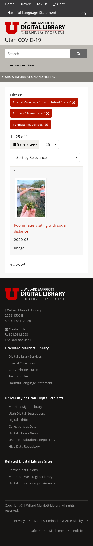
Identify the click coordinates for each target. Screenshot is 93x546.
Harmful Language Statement (31, 12)
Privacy (19, 520)
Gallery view (26, 144)
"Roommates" (31, 113)
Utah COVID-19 (23, 39)
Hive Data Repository (24, 446)
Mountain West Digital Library (31, 476)
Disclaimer (56, 530)
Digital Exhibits (19, 419)
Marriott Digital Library (25, 406)
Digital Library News (23, 433)
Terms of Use (18, 376)
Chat (59, 4)
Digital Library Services (25, 356)
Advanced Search (24, 65)
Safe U (35, 530)
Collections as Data (22, 426)
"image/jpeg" (30, 124)
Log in (86, 12)
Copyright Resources (24, 369)
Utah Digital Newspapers (27, 413)
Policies (78, 530)
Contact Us (15, 329)
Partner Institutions (23, 470)
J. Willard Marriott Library (23, 310)
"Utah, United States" (44, 102)
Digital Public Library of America (32, 483)
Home (10, 4)
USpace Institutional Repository (32, 439)
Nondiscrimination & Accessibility (58, 520)
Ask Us (42, 4)
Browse (26, 4)
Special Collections (22, 363)
